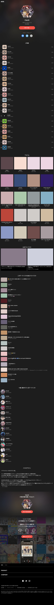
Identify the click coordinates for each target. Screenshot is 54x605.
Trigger (47, 170)
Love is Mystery (34, 222)
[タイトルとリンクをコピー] (31, 35)
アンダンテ (47, 222)
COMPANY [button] (4, 575)
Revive (7, 170)
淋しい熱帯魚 (33, 239)
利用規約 (2, 587)
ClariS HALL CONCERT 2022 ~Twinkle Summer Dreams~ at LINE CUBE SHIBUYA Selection (34, 206)
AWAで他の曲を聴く (27, 511)
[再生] (4, 47)
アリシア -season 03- (33, 187)
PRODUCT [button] (4, 570)
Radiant (20, 170)
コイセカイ (20, 239)
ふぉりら (7, 239)
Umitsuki (20, 187)
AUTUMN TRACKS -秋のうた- (7, 222)
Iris (20, 222)
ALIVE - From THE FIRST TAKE (47, 239)
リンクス (7, 187)
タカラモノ (34, 170)
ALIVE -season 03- (46, 187)
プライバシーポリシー (10, 587)
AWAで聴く (27, 27)
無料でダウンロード (27, 536)
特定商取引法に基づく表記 (32, 587)
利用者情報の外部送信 (21, 587)
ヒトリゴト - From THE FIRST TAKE (7, 205)
